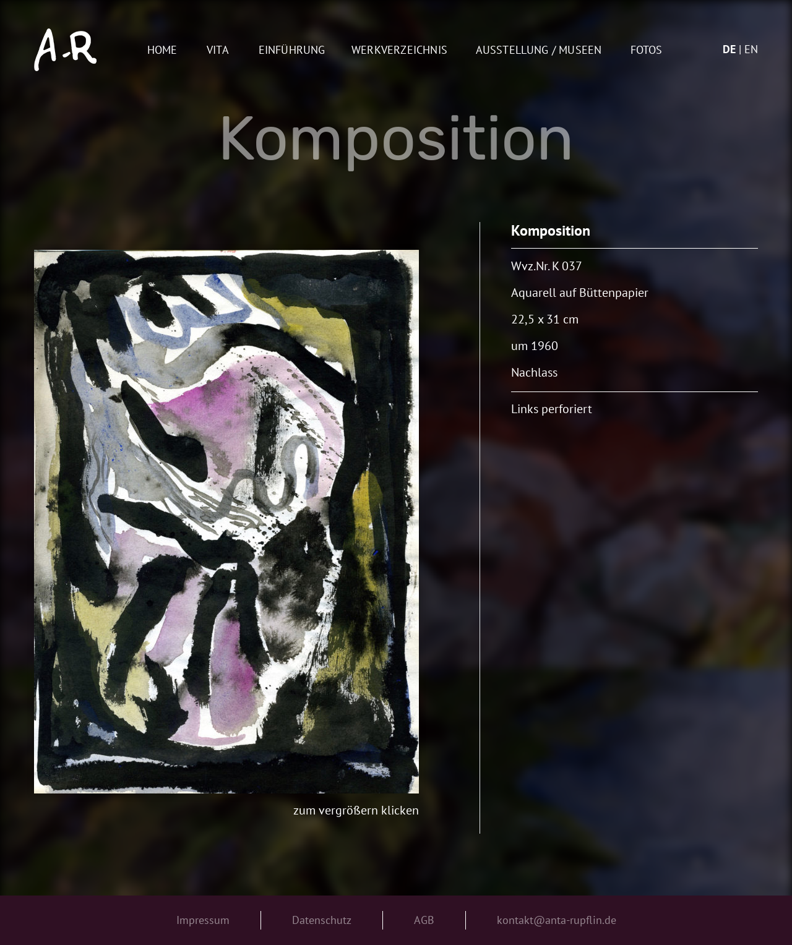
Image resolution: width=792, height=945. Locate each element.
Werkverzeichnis (399, 50)
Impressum (203, 920)
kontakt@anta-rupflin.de (556, 920)
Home (162, 50)
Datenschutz (321, 920)
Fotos (647, 50)
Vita (218, 50)
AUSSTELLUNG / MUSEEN (539, 50)
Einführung (292, 50)
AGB (424, 920)
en (751, 49)
